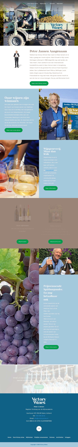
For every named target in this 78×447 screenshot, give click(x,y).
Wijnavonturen (55, 241)
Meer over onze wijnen (14, 130)
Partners (52, 3)
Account (35, 7)
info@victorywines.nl (41, 418)
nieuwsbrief (49, 170)
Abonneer (39, 387)
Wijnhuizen (43, 3)
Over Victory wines (32, 3)
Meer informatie (51, 188)
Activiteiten (59, 437)
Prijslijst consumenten (41, 437)
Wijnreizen (60, 3)
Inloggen (67, 437)
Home (23, 3)
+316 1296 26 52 (40, 416)
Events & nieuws (26, 7)
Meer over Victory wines (39, 83)
